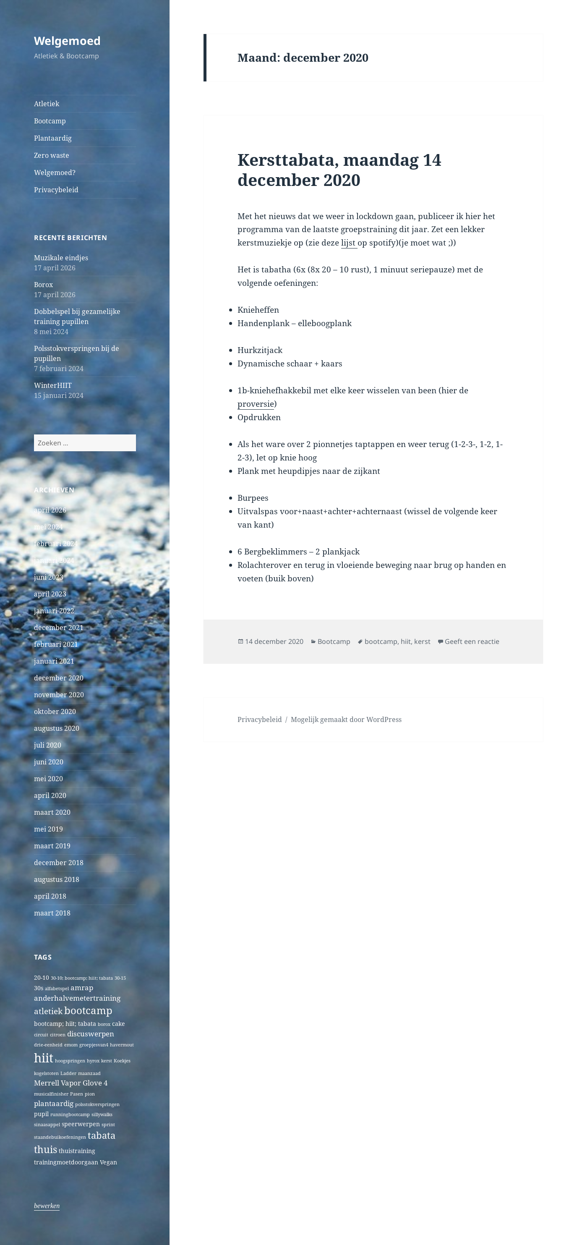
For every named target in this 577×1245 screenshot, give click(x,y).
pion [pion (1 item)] (90, 1094)
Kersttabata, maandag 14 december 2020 (339, 169)
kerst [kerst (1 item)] (106, 1061)
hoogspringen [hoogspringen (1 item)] (70, 1061)
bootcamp (381, 641)
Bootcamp (50, 121)
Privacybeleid (56, 189)
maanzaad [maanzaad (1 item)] (89, 1073)
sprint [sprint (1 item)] (108, 1124)
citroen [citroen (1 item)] (57, 1035)
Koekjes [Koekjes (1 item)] (122, 1061)
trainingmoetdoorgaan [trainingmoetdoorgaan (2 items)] (66, 1162)
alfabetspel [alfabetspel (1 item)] (57, 988)
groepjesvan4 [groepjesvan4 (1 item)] (93, 1045)
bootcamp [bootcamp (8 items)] (88, 1010)
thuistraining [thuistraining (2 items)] (77, 1151)
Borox (43, 284)
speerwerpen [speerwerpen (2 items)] (81, 1124)
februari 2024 (56, 543)
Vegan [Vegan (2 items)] (108, 1162)
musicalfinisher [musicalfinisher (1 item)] (51, 1094)
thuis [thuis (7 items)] (45, 1149)
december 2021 (59, 627)
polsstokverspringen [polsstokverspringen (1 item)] (97, 1104)
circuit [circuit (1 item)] (41, 1035)
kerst (422, 641)
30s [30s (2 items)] (38, 988)
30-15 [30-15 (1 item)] (120, 978)
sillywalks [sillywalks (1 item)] (101, 1114)
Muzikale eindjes (61, 257)
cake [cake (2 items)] (118, 1024)
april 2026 (50, 510)
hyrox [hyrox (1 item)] (93, 1061)
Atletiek (46, 103)
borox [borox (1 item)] (104, 1024)
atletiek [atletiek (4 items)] (48, 1011)
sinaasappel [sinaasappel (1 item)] (47, 1124)
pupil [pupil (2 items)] (41, 1114)
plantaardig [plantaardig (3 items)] (53, 1103)
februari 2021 (56, 644)
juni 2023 (48, 577)
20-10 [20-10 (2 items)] (41, 977)
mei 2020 (48, 778)
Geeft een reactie (472, 641)
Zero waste (51, 155)
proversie (256, 403)
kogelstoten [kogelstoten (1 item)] (46, 1073)
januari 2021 (54, 661)
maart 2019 (52, 845)
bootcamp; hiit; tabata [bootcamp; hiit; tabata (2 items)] (65, 1024)
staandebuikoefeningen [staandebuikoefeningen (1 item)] (60, 1137)
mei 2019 (48, 829)
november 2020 (59, 694)
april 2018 (50, 896)
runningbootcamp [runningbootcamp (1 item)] (70, 1114)
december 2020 (59, 678)
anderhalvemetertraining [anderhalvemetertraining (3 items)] (77, 998)
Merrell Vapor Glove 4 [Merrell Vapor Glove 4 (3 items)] (71, 1083)
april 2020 (50, 795)
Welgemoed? (55, 172)
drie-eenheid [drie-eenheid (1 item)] (48, 1045)
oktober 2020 (55, 711)
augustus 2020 (56, 728)
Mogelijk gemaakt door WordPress (346, 719)
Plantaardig (53, 138)
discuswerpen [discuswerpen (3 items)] (90, 1033)
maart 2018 (52, 913)
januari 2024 (54, 560)
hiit (406, 641)
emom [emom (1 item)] (71, 1045)
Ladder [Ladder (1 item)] (68, 1073)
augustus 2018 (56, 879)
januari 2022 (54, 610)
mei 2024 (48, 526)
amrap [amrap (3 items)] (81, 987)
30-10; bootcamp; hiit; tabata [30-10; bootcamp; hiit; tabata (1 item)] (82, 978)
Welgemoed (67, 40)
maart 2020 (52, 812)
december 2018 (59, 862)
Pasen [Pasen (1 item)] (76, 1094)
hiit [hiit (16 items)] (43, 1057)
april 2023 (50, 594)
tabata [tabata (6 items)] (101, 1135)
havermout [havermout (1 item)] (122, 1045)
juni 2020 (48, 761)
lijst (349, 242)
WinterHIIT (53, 385)
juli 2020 (47, 745)
